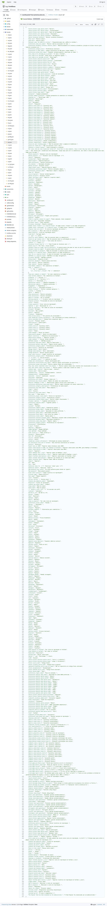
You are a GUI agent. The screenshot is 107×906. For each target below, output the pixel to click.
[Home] (3, 2)
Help (15, 2)
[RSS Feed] (75, 6)
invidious (12, 6)
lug (6, 6)
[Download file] (92, 24)
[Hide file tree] (4, 15)
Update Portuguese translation (49, 19)
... (59, 19)
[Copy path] (63, 14)
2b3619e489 (36, 19)
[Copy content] (95, 24)
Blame (81, 24)
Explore (9, 2)
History (87, 24)
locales (56, 15)
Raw (76, 24)
